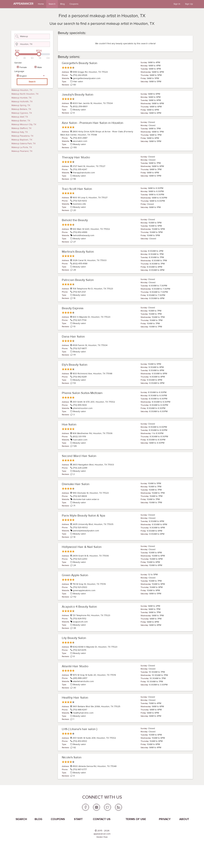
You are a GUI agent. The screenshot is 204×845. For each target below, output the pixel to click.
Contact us (101, 819)
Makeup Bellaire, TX (21, 109)
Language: (19, 71)
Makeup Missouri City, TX (23, 124)
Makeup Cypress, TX (21, 113)
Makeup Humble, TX (21, 97)
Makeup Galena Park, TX (23, 143)
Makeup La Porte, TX (21, 147)
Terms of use (136, 819)
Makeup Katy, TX (19, 132)
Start (78, 819)
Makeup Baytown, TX (21, 139)
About (184, 819)
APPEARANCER (23, 4)
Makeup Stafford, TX (21, 128)
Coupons (73, 4)
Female (23, 67)
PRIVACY (165, 819)
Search (52, 4)
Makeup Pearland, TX (21, 151)
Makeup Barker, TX (20, 120)
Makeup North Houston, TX (24, 94)
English (23, 76)
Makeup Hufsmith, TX (22, 101)
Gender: (18, 62)
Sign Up (189, 4)
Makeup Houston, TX (21, 90)
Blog (62, 4)
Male (39, 67)
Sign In (177, 4)
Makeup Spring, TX (20, 105)
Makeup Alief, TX (19, 116)
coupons (58, 819)
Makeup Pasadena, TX (22, 136)
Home (41, 4)
